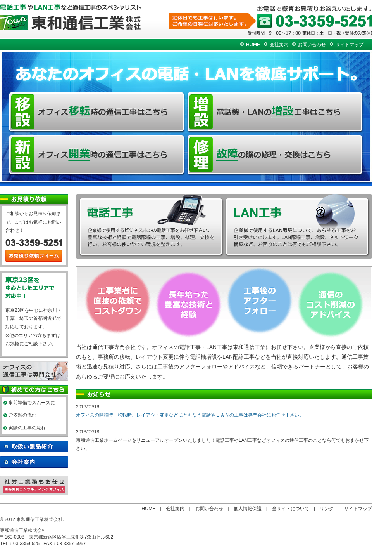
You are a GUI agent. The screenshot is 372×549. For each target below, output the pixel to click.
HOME (253, 44)
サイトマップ (349, 44)
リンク (327, 508)
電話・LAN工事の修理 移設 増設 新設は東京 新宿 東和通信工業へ (70, 17)
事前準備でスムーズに (32, 402)
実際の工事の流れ (27, 428)
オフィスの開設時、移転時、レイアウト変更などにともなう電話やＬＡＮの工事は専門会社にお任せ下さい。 (190, 415)
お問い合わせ (312, 44)
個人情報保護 (248, 508)
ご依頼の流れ (22, 415)
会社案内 (279, 44)
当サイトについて (290, 508)
